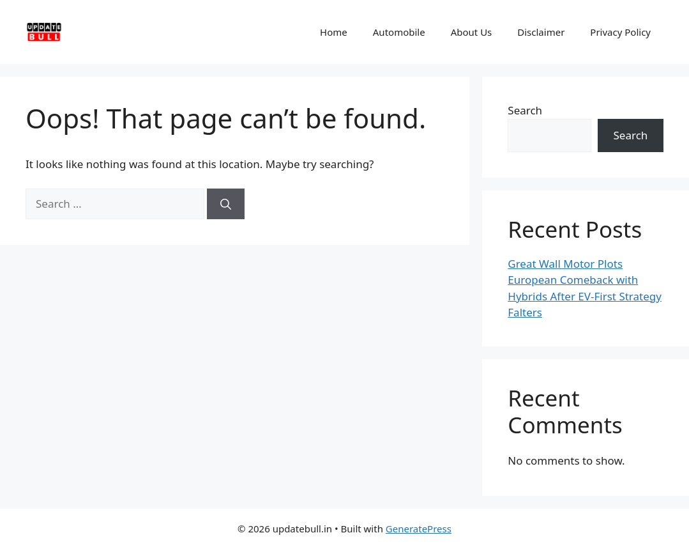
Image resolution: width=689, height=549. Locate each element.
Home (333, 32)
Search (525, 110)
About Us (471, 32)
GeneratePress (418, 528)
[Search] (226, 204)
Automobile (399, 32)
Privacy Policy (620, 32)
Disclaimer (540, 32)
